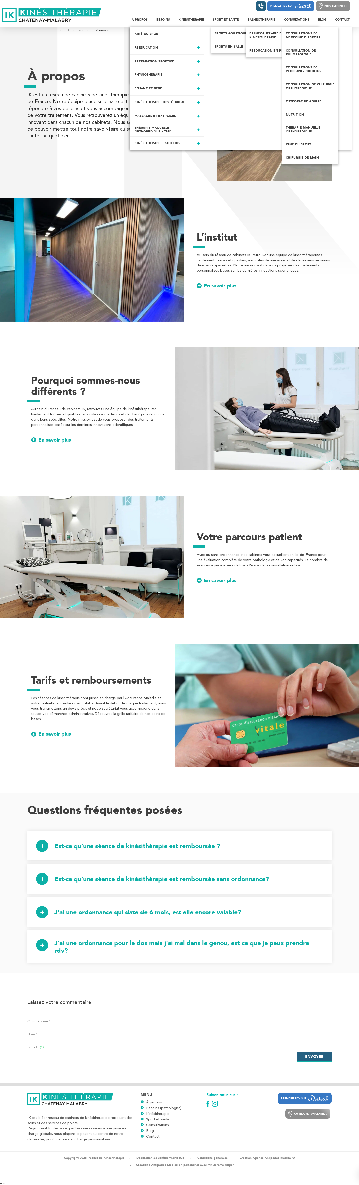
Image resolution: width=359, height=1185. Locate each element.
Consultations (157, 1125)
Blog (150, 1130)
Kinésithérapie (157, 1113)
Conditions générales (212, 1158)
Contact (152, 1136)
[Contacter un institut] (261, 6)
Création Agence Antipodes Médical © (267, 1158)
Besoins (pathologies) (163, 1108)
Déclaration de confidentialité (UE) (160, 1158)
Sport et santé (157, 1119)
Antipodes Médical (164, 1165)
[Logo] (52, 15)
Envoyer (314, 1056)
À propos (154, 1102)
